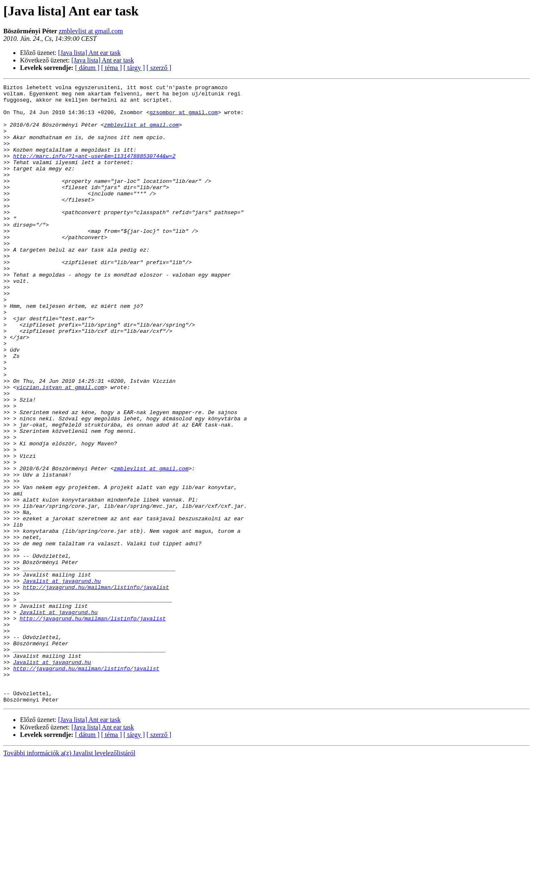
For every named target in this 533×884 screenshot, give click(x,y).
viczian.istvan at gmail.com (60, 448)
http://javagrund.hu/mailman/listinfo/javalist (96, 688)
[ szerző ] (159, 67)
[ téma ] (111, 67)
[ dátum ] (87, 67)
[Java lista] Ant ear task (89, 52)
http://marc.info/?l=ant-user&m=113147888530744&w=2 (94, 171)
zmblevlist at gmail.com (91, 31)
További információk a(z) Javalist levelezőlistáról (69, 876)
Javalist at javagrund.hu (62, 680)
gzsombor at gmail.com (183, 118)
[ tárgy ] (134, 67)
